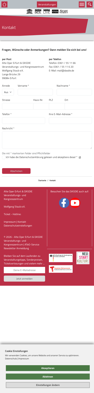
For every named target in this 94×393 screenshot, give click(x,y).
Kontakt (53, 180)
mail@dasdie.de (65, 70)
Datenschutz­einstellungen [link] (18, 225)
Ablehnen (48, 376)
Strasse (6, 100)
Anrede (6, 86)
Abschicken (16, 171)
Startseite (42, 180)
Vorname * (23, 86)
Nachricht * (8, 128)
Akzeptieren (47, 368)
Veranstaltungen (47, 4)
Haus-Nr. (38, 100)
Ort (66, 100)
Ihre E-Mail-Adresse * (60, 114)
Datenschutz (11, 358)
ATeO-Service (32, 244)
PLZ (51, 100)
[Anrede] (8, 92)
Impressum (10, 222)
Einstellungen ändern (48, 385)
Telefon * (7, 114)
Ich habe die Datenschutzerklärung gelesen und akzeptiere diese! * (43, 157)
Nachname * (63, 86)
